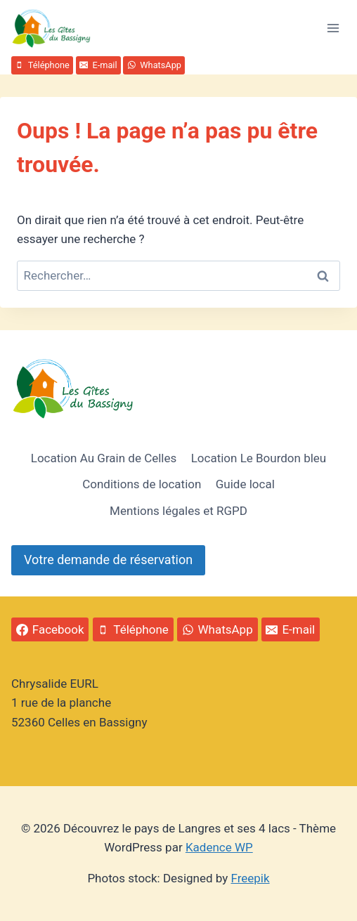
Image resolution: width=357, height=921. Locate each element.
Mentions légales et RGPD (178, 511)
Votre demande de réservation (108, 559)
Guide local (245, 484)
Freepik (250, 878)
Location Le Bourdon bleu (259, 458)
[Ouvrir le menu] (333, 28)
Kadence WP (219, 847)
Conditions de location (141, 484)
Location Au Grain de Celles (104, 458)
